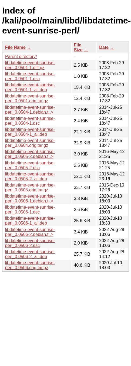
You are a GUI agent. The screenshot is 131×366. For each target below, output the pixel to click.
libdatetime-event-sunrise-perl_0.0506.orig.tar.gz (30, 265)
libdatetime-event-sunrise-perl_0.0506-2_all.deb (30, 254)
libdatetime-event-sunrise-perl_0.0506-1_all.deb (30, 220)
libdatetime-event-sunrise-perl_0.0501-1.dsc (30, 76)
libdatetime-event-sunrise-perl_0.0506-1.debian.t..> (30, 198)
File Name (15, 47)
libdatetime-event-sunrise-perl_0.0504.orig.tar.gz (30, 143)
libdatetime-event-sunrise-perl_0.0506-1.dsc (30, 209)
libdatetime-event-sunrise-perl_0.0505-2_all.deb (30, 176)
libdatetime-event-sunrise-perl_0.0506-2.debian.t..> (30, 232)
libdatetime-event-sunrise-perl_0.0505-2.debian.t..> (30, 154)
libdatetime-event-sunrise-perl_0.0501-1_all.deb (30, 87)
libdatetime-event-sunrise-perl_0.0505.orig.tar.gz (30, 187)
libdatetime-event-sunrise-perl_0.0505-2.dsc (30, 165)
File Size (78, 47)
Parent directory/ (21, 56)
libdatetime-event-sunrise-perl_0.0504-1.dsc (30, 121)
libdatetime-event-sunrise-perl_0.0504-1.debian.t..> (30, 109)
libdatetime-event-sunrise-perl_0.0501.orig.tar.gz (30, 98)
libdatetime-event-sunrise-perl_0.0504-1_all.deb (30, 132)
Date (104, 47)
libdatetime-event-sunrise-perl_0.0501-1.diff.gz (30, 65)
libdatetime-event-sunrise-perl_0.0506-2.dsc (30, 243)
